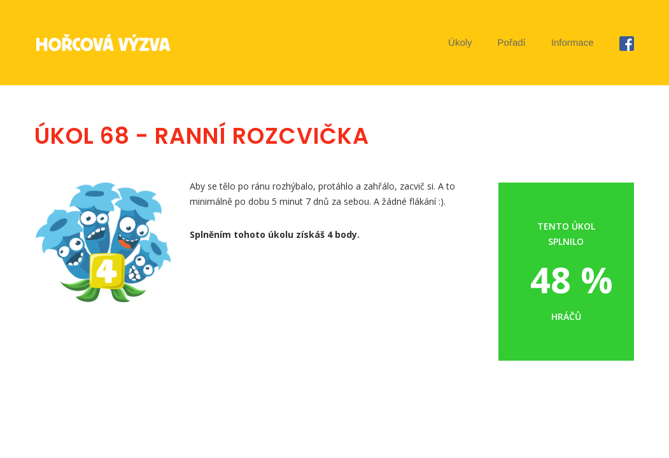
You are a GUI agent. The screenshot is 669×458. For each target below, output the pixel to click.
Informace (572, 42)
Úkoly (460, 42)
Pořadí (512, 42)
